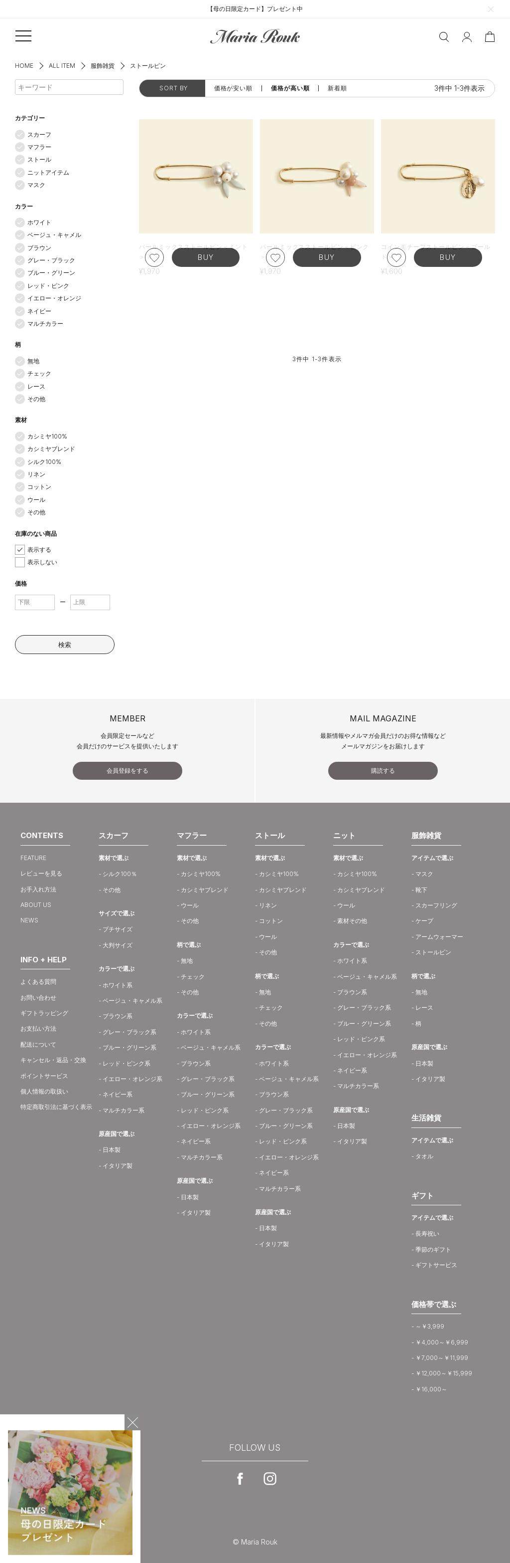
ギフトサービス (436, 1265)
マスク (36, 185)
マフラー (39, 147)
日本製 (112, 1149)
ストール (39, 159)
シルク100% (44, 461)
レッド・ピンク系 (126, 1063)
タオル (424, 1156)
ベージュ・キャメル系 (132, 1000)
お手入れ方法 (38, 889)
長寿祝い (427, 1233)
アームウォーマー (439, 936)
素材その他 (352, 920)
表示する (39, 549)
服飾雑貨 (103, 65)
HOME (24, 65)
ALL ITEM (62, 65)
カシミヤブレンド (51, 448)
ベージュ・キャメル (54, 234)
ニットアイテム (48, 172)
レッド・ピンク (48, 285)
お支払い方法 (38, 1028)
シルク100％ (120, 874)
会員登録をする (127, 770)
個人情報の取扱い (44, 1091)
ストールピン (433, 952)
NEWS (29, 920)
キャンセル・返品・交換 (53, 1060)
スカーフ (39, 134)
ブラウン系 (117, 1016)
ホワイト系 (117, 985)
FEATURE (33, 858)
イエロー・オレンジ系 (132, 1079)
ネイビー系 (117, 1094)
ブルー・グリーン (51, 272)
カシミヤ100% (47, 436)
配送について (38, 1044)
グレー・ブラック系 (129, 1032)
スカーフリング (436, 905)
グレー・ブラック (51, 260)
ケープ (424, 920)
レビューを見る (41, 873)
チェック (39, 373)
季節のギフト (433, 1249)
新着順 (337, 88)
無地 (33, 361)
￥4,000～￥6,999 (441, 1342)
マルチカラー (45, 323)
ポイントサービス (44, 1076)
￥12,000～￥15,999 (443, 1373)
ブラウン (39, 247)
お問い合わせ (38, 997)
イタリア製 (117, 1165)
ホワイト (39, 222)
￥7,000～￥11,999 (441, 1357)
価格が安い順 (233, 88)
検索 (64, 645)
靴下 (421, 889)
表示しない (42, 562)
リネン (36, 474)
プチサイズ (117, 929)
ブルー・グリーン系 (129, 1047)
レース (36, 386)
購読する (383, 770)
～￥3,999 (429, 1326)
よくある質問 (38, 981)
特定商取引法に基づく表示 (56, 1107)
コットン (39, 486)
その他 (36, 399)
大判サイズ (117, 945)
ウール (36, 499)
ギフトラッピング (44, 1013)
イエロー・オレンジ (54, 298)
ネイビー (39, 311)
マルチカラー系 (123, 1110)
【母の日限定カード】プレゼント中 (255, 8)
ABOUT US (35, 904)
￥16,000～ (431, 1389)
